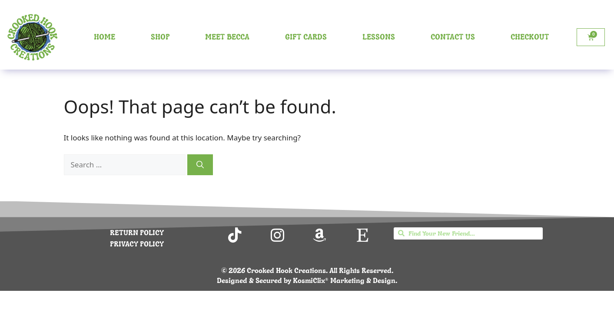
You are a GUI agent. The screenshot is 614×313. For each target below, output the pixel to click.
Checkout (530, 37)
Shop (160, 37)
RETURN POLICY (137, 232)
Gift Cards (306, 37)
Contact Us (453, 37)
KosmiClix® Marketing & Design (344, 280)
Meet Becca (227, 37)
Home (104, 37)
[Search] (200, 164)
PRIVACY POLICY (137, 244)
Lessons (378, 37)
